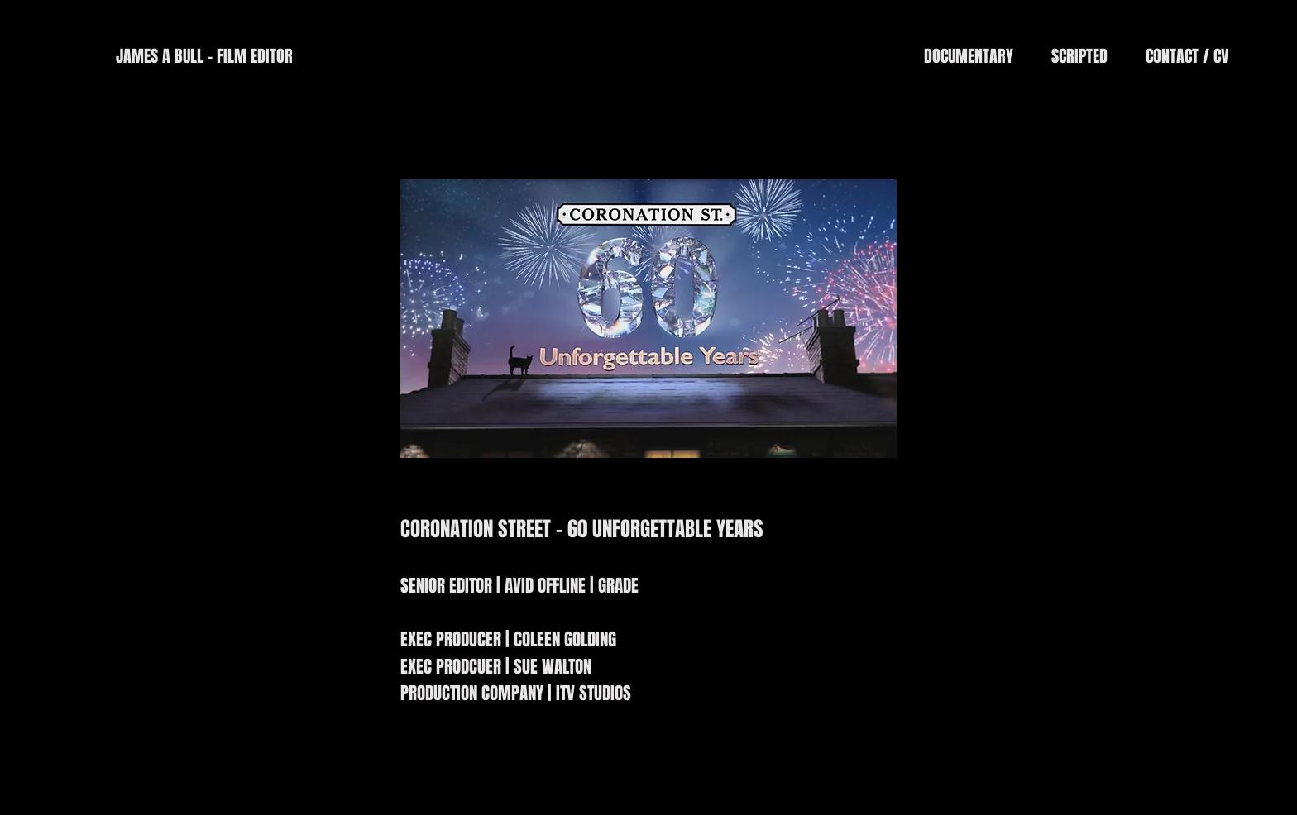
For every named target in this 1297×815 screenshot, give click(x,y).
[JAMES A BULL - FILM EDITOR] (203, 56)
